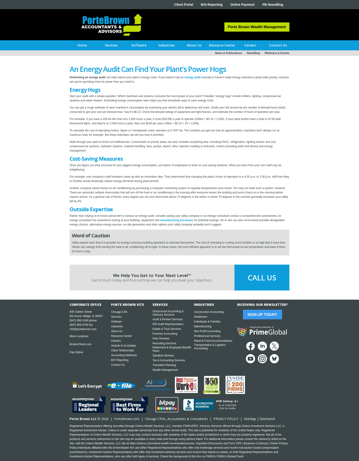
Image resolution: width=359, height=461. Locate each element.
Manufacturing (202, 326)
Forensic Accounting (164, 333)
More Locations (79, 336)
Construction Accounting (208, 312)
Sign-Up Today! (262, 315)
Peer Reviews (160, 338)
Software (116, 321)
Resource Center (121, 336)
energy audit (193, 77)
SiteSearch (267, 419)
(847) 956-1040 (79, 320)
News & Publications (228, 53)
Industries (117, 326)
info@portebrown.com (83, 329)
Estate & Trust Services (166, 329)
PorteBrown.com (126, 419)
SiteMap (250, 419)
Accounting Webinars (124, 355)
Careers (116, 340)
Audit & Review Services (167, 319)
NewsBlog (253, 53)
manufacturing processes (176, 220)
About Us (116, 331)
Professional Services (207, 336)
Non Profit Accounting (207, 331)
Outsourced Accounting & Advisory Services (167, 313)
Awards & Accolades (123, 345)
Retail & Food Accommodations (213, 340)
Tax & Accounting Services (168, 360)
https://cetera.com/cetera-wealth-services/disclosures (162, 443)
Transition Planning (164, 365)
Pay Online (76, 352)
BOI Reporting (212, 4)
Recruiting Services (164, 343)
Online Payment (242, 4)
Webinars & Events (277, 53)
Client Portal (183, 4)
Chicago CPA (119, 312)
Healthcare (200, 316)
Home (82, 45)
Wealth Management (165, 370)
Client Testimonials (122, 350)
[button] (111, 45)
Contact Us (118, 364)
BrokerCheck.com (80, 344)
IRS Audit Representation (167, 324)
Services (116, 316)
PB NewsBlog (272, 4)
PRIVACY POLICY (225, 419)
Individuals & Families (207, 321)
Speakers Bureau (163, 355)
